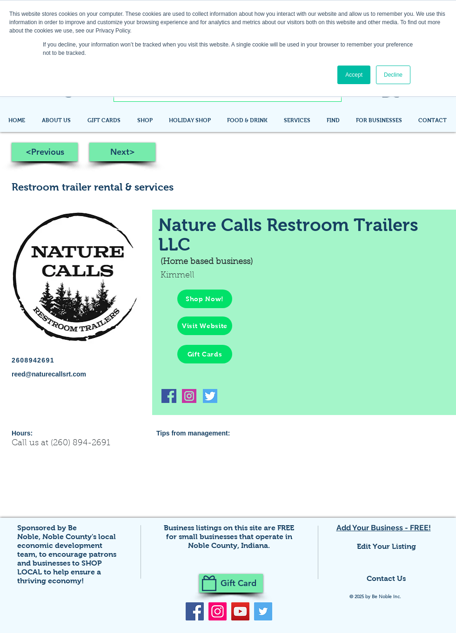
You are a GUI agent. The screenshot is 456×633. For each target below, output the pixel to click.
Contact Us (386, 578)
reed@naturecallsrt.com (49, 374)
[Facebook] (195, 611)
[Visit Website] (204, 325)
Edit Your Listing (386, 546)
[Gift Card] (231, 583)
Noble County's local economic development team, (66, 545)
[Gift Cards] (204, 354)
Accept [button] (353, 75)
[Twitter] (263, 611)
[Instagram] (217, 611)
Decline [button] (393, 75)
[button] (334, 120)
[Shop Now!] (204, 299)
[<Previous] (45, 152)
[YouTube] (240, 611)
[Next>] (122, 152)
